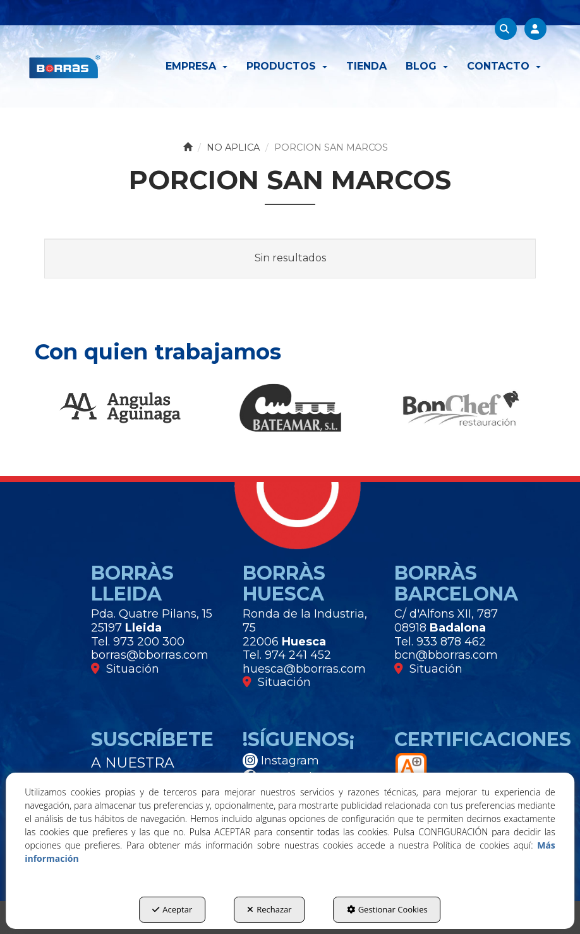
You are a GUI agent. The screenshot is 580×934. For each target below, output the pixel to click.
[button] (64, 66)
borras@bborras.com (149, 655)
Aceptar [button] (172, 909)
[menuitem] (196, 66)
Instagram (281, 761)
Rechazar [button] (269, 909)
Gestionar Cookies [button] (387, 909)
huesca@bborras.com (304, 669)
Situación (125, 669)
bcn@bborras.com (446, 655)
